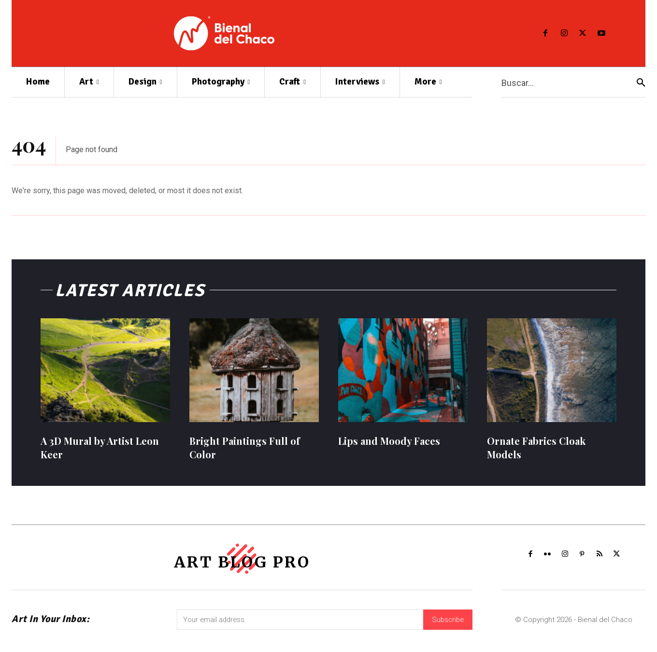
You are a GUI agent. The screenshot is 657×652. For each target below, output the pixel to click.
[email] (299, 626)
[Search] (641, 82)
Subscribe (447, 626)
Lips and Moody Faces (389, 444)
